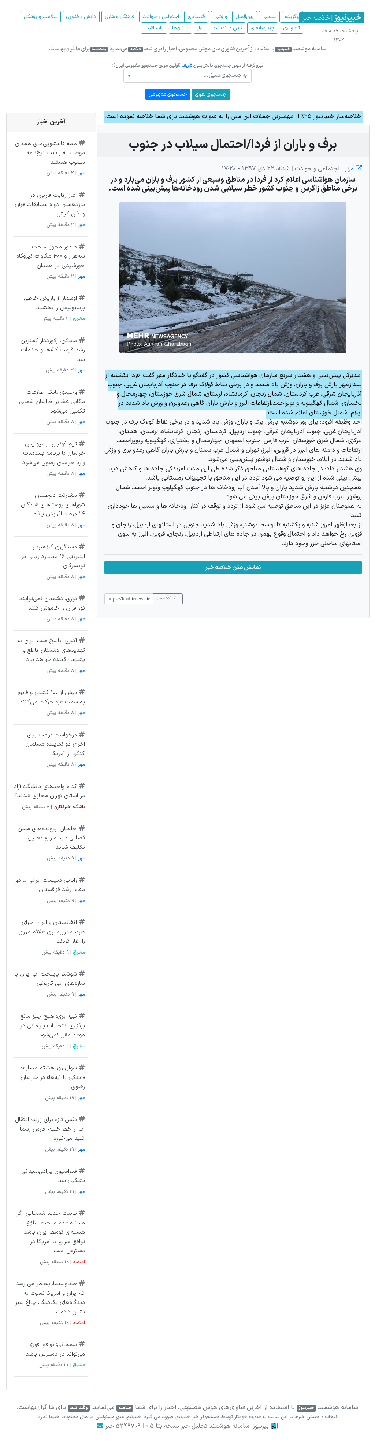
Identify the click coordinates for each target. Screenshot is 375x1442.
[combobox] (187, 76)
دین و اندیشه (227, 28)
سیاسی (269, 17)
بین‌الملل (244, 17)
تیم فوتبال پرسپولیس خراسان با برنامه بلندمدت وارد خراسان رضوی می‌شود (53, 453)
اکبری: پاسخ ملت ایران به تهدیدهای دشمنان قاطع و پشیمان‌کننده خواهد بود (51, 650)
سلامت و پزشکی (40, 17)
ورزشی (220, 17)
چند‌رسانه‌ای (262, 28)
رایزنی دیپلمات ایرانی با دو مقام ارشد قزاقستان (50, 885)
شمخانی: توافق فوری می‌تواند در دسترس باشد (55, 1349)
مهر (352, 169)
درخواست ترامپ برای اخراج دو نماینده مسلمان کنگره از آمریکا (55, 744)
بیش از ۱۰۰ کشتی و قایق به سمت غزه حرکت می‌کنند (51, 697)
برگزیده (292, 17)
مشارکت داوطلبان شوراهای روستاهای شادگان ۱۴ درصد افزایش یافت (53, 504)
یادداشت (154, 28)
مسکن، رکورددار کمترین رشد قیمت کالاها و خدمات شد (53, 350)
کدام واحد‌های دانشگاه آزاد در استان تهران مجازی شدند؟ (49, 791)
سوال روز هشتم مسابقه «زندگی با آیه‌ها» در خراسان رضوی (52, 1077)
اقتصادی (197, 17)
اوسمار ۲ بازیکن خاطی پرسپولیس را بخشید (54, 303)
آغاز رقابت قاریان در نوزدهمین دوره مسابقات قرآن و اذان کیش (50, 204)
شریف (186, 65)
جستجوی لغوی (211, 94)
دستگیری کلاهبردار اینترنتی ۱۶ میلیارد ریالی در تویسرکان (53, 556)
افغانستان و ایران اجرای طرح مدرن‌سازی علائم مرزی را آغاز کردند (51, 932)
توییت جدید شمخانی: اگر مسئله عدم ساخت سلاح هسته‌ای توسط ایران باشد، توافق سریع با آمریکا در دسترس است (50, 1232)
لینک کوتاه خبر (167, 598)
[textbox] (190, 75)
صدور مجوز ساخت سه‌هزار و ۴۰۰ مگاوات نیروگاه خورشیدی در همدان (50, 256)
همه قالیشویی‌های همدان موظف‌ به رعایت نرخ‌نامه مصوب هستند (50, 153)
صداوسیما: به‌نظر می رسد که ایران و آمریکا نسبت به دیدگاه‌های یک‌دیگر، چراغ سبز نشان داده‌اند (50, 1297)
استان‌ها (180, 28)
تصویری (291, 28)
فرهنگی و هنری (119, 17)
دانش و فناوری (81, 17)
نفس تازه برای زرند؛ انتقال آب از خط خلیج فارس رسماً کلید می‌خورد (50, 1129)
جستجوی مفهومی (168, 94)
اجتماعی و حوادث (160, 17)
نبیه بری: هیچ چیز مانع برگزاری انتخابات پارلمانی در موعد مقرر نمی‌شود (52, 1025)
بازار (201, 28)
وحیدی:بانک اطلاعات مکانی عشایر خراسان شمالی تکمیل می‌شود (52, 401)
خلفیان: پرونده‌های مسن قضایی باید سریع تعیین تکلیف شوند (51, 838)
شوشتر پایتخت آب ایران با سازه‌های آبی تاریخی (49, 979)
